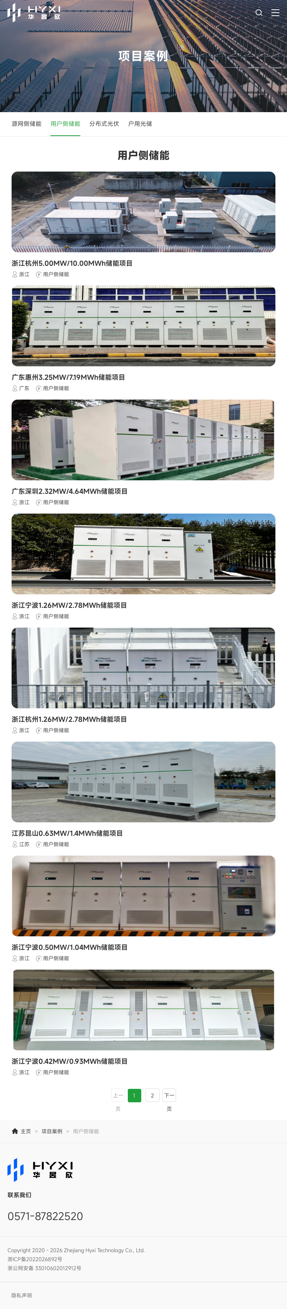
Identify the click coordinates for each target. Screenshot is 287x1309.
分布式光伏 (104, 124)
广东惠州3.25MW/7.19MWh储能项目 (68, 377)
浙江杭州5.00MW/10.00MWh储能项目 (72, 263)
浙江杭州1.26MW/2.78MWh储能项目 (69, 719)
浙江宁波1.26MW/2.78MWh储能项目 (69, 605)
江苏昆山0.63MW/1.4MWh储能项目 (67, 833)
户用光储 (140, 124)
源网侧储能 (26, 124)
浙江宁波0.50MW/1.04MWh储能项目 (70, 947)
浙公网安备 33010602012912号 (44, 1268)
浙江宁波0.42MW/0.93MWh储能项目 (70, 1061)
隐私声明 (21, 1295)
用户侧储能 (65, 124)
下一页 (169, 1102)
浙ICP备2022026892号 (34, 1259)
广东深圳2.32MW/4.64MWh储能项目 (70, 491)
